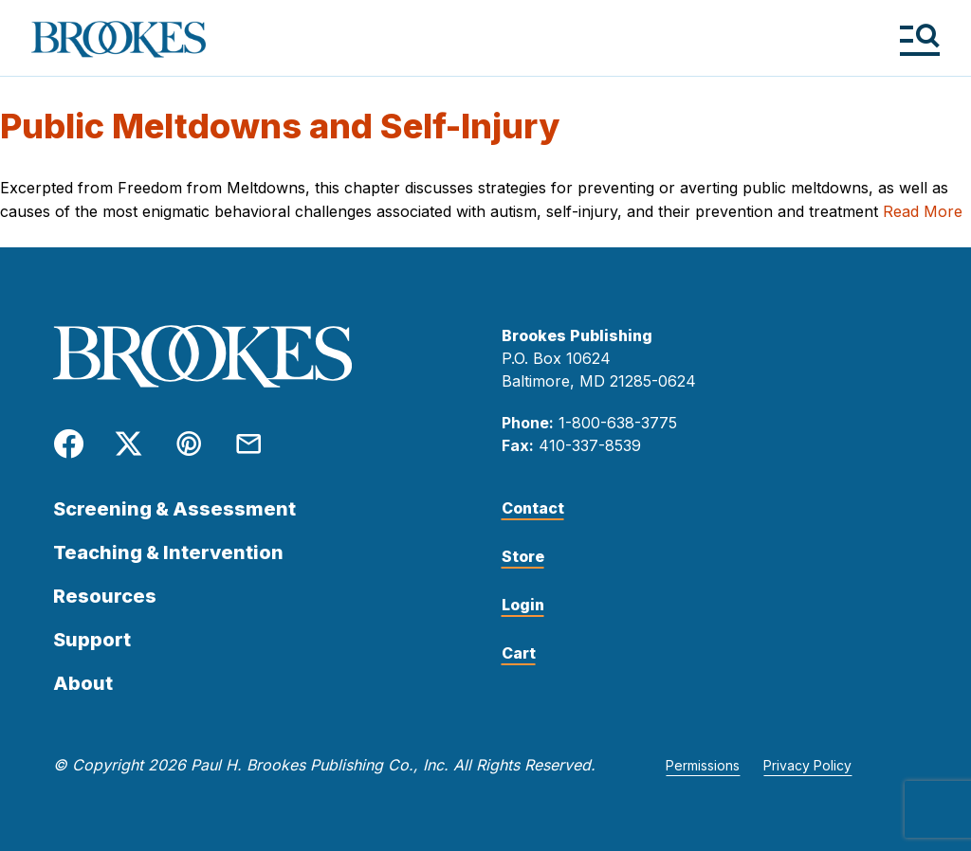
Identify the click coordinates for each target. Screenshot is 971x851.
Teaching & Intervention (168, 552)
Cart (519, 652)
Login (523, 604)
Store (523, 556)
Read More (922, 211)
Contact (533, 507)
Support (92, 639)
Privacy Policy (807, 765)
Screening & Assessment (174, 509)
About (83, 683)
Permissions (703, 765)
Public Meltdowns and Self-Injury (279, 126)
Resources (104, 596)
